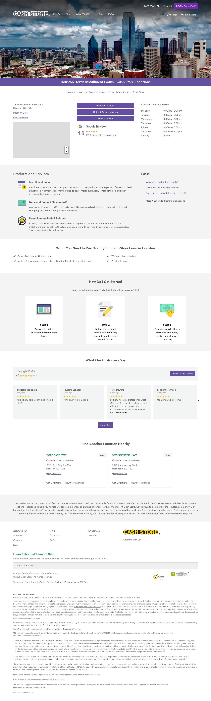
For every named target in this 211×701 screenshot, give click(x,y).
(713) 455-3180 (53, 473)
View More (105, 425)
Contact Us (56, 535)
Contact (167, 6)
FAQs (111, 14)
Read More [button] (121, 412)
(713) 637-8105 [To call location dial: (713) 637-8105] (20, 112)
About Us (18, 535)
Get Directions (53, 482)
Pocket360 (186, 6)
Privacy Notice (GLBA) (75, 582)
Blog (100, 14)
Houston (102, 92)
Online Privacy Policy (50, 582)
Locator (81, 92)
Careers (17, 540)
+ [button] (66, 148)
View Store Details (74, 482)
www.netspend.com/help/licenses (31, 687)
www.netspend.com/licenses (52, 659)
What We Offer (84, 14)
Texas (92, 92)
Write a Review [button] (105, 118)
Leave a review (108, 135)
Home (70, 92)
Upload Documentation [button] (105, 112)
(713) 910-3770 (119, 473)
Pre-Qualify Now (62, 14)
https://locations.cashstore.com (87, 606)
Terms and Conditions (24, 582)
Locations (92, 535)
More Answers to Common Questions (165, 200)
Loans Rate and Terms (26, 625)
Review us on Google (182, 373)
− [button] (66, 151)
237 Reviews (92, 135)
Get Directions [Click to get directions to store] (20, 117)
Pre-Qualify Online (105, 105)
